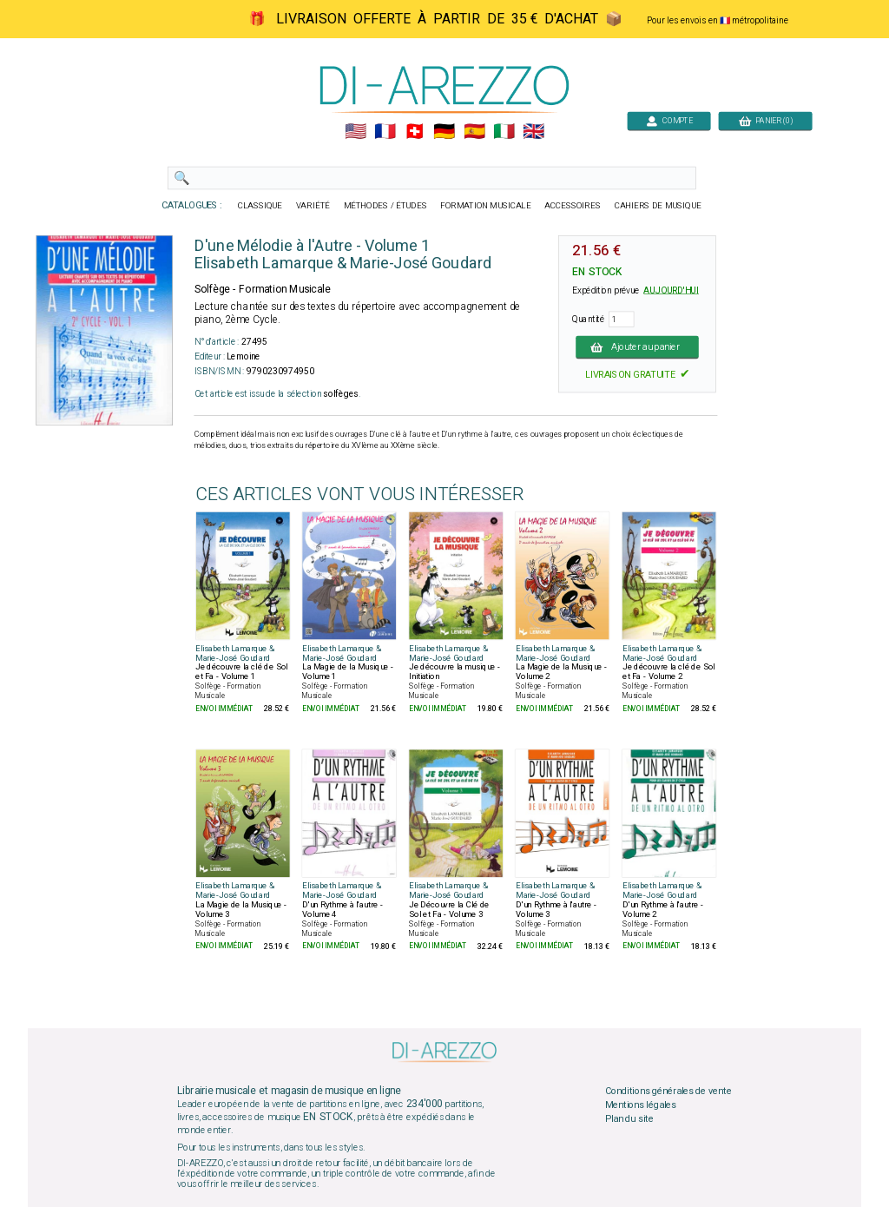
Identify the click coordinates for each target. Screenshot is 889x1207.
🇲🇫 (385, 132)
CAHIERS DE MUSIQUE (658, 206)
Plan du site (629, 1118)
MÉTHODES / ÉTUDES (385, 206)
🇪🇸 (474, 132)
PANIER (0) (766, 120)
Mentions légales (640, 1104)
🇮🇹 (504, 132)
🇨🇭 (414, 132)
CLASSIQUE (260, 206)
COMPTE (669, 120)
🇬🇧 (533, 132)
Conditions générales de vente (668, 1091)
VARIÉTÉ (313, 206)
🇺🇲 (355, 132)
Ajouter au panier (637, 346)
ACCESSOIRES (572, 206)
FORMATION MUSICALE (485, 206)
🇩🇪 (444, 132)
